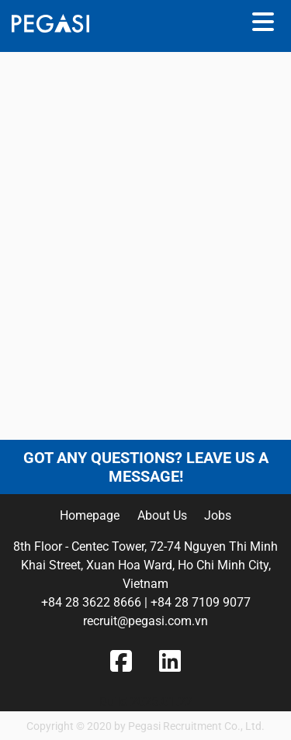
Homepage (90, 515)
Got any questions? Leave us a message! (145, 467)
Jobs (217, 515)
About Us (162, 515)
